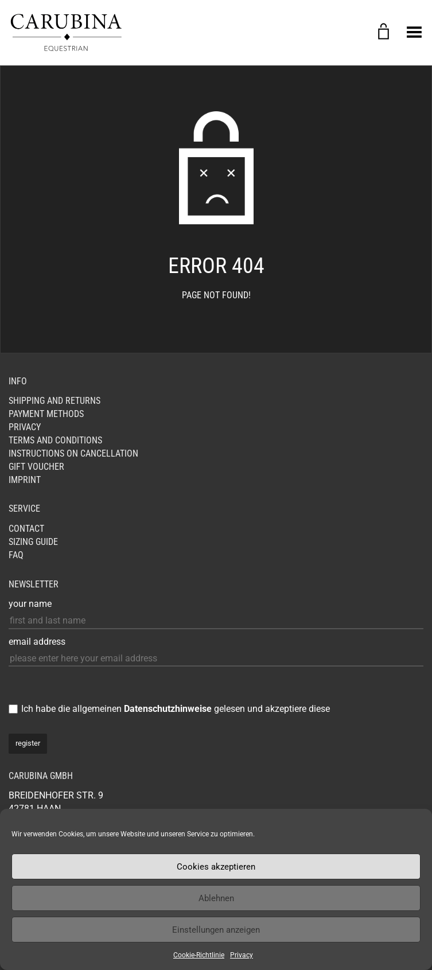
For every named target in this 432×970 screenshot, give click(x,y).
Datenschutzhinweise (168, 708)
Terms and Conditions (55, 440)
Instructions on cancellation (73, 453)
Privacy (241, 955)
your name (30, 603)
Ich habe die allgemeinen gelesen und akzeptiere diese (175, 708)
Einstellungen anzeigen (216, 930)
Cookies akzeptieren (216, 867)
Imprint (25, 479)
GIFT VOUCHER (36, 466)
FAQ (16, 555)
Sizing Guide (33, 541)
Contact (26, 528)
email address (37, 641)
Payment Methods (46, 413)
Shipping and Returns (54, 400)
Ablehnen (216, 898)
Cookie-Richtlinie (198, 955)
